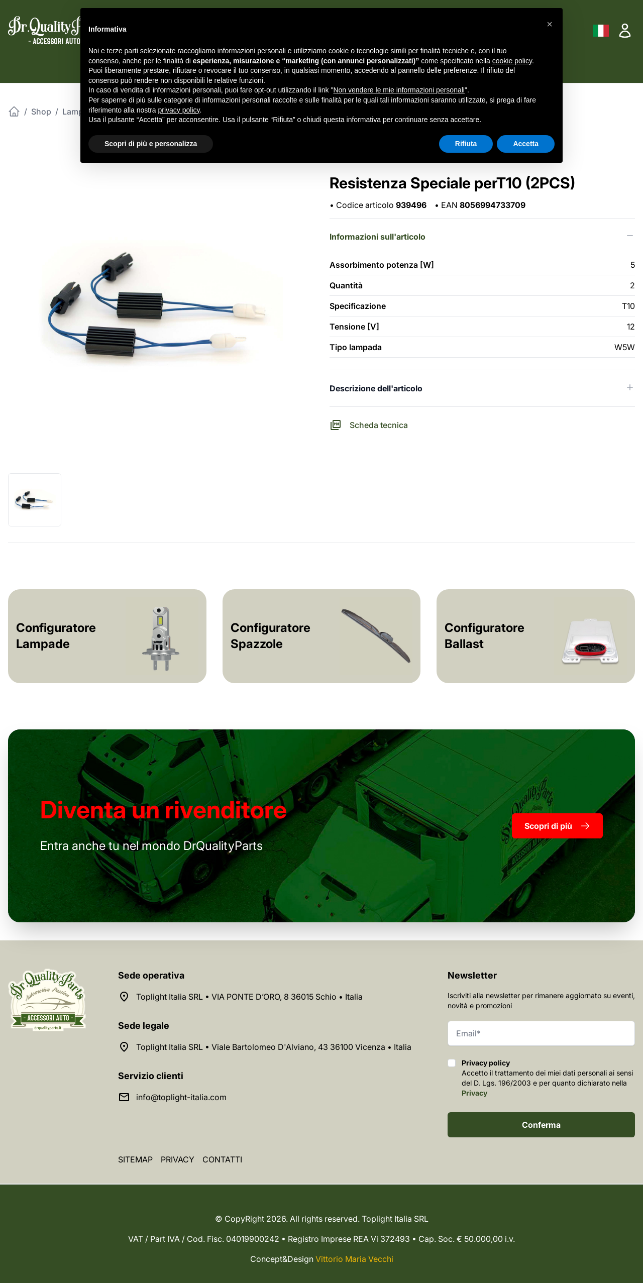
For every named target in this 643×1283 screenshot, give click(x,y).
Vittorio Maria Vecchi (354, 1259)
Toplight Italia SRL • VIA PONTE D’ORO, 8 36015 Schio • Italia (249, 997)
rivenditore (163, 809)
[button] (550, 24)
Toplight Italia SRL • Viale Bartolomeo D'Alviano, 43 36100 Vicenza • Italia (273, 1047)
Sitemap (135, 1159)
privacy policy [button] (179, 110)
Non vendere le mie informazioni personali (398, 90)
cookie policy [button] (512, 61)
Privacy (474, 1093)
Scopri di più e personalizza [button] (150, 144)
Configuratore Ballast (484, 635)
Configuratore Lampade (56, 635)
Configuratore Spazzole (270, 635)
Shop (41, 111)
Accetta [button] (526, 144)
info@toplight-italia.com (181, 1097)
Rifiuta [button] (466, 144)
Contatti (222, 1159)
